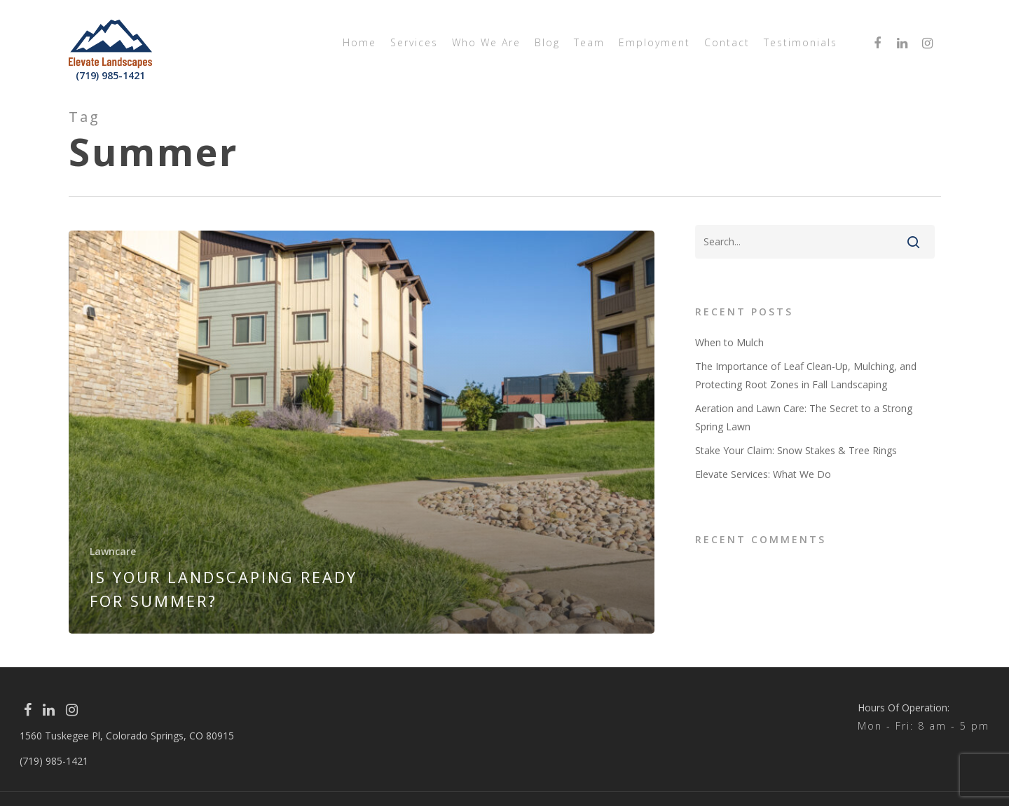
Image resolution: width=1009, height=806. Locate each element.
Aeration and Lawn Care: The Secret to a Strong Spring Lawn (803, 417)
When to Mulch (729, 342)
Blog (547, 42)
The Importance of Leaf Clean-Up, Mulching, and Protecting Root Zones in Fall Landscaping (806, 375)
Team (589, 42)
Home (359, 42)
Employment (654, 42)
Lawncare (113, 551)
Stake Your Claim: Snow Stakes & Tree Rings (796, 450)
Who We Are (486, 42)
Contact (727, 42)
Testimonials (800, 42)
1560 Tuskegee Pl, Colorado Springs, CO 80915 (127, 735)
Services (414, 42)
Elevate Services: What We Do (763, 474)
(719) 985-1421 (110, 75)
